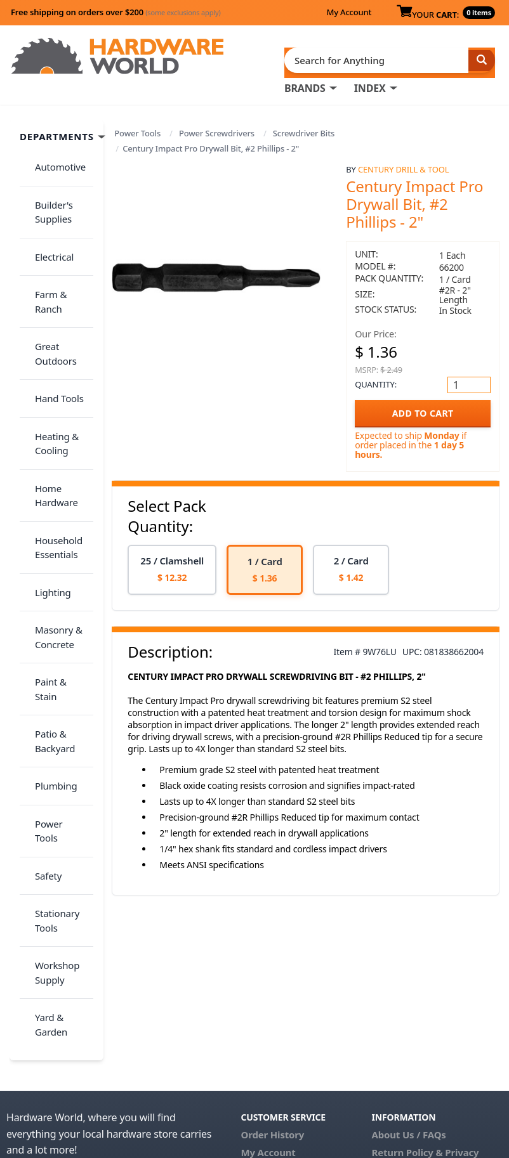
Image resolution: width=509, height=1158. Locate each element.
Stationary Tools (49, 663)
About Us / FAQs (409, 958)
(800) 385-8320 (273, 1011)
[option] (172, 565)
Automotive (52, 155)
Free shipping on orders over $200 (116, 12)
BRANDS (305, 83)
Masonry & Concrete (51, 484)
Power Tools (137, 128)
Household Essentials (51, 420)
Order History (273, 958)
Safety (40, 631)
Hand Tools (51, 309)
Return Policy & (407, 976)
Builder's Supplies (46, 188)
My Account (348, 12)
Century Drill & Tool (403, 164)
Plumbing (48, 581)
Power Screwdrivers (217, 128)
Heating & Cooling (49, 341)
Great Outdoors (48, 277)
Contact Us (266, 993)
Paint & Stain (55, 517)
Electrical (46, 220)
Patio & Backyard (47, 549)
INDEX (370, 83)
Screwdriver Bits (303, 128)
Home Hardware (48, 380)
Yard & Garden (59, 735)
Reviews (390, 1006)
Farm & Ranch (58, 244)
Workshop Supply (49, 703)
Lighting (45, 452)
